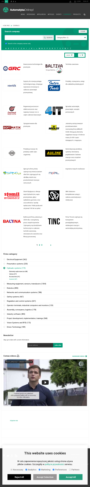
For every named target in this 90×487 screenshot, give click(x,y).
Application (41, 14)
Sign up (85, 1)
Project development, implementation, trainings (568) (27, 318)
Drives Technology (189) (16, 327)
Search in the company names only (18, 43)
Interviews (31, 14)
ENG (6, 1)
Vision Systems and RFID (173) (19, 323)
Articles (51, 14)
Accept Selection (45, 477)
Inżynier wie (14, 420)
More (24, 68)
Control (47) (13, 279)
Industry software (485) (16, 314)
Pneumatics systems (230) (17, 264)
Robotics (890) (12, 288)
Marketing (44, 469)
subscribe (57, 345)
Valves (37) (13, 274)
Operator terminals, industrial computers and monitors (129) (30, 305)
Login (79, 1)
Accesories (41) (14, 276)
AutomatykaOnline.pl (18, 9)
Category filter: (62, 37)
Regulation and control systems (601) (21, 301)
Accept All (71, 477)
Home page (17, 14)
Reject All (19, 477)
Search (84, 14)
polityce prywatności (54, 464)
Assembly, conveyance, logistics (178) (21, 310)
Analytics (31, 469)
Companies (67, 14)
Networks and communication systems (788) (24, 292)
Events (58, 14)
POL (3, 1)
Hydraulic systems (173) (16, 268)
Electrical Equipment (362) (17, 259)
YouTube (18, 355)
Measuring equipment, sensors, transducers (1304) (26, 284)
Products (77, 14)
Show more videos (78, 356)
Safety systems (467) (15, 297)
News (23, 14)
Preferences (60, 469)
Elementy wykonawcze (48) (18, 271)
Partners (74, 469)
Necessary (17, 469)
